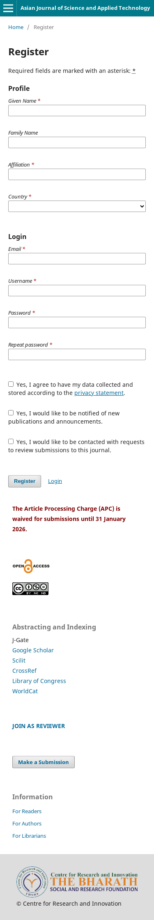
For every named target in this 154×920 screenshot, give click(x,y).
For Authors (26, 823)
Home (15, 27)
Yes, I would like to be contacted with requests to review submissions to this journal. (76, 446)
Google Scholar (33, 650)
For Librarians (29, 835)
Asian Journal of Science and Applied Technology (85, 7)
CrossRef (24, 670)
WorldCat (25, 691)
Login (55, 481)
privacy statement (99, 393)
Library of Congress (39, 681)
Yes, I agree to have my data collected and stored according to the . (70, 389)
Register (24, 481)
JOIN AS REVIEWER (38, 726)
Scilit (18, 660)
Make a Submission (43, 762)
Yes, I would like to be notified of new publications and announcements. (64, 417)
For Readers (26, 811)
